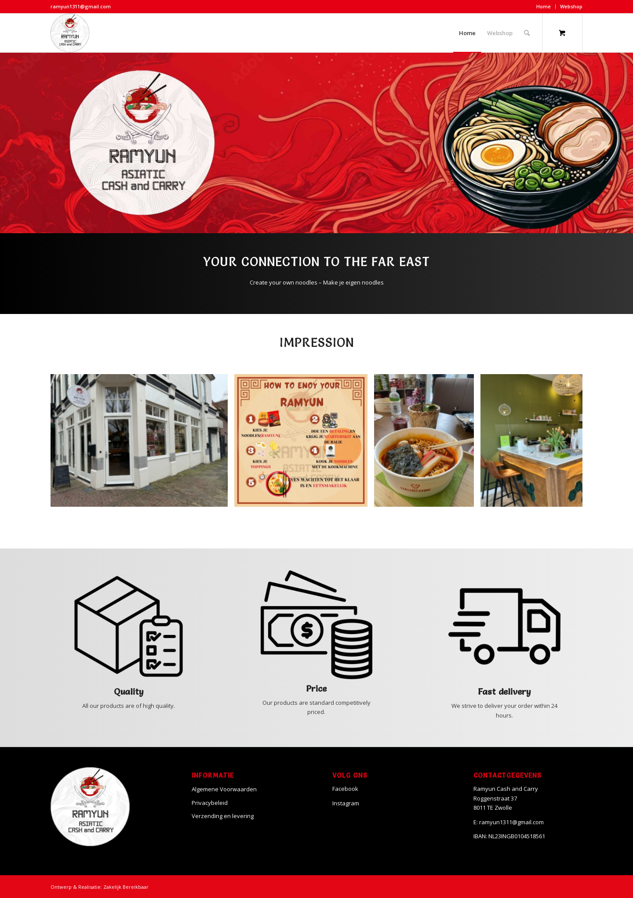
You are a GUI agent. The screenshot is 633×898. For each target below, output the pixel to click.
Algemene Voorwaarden (224, 789)
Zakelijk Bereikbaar (126, 887)
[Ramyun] (70, 33)
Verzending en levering (223, 816)
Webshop (571, 6)
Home (543, 6)
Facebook (345, 789)
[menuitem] (544, 6)
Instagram (345, 803)
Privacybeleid (210, 803)
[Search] (526, 33)
